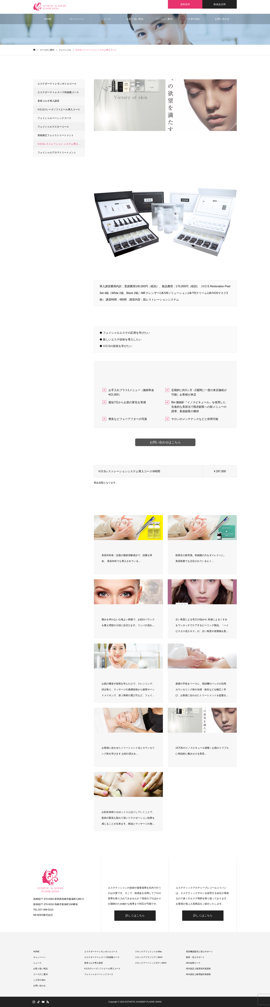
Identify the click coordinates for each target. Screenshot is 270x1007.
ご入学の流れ (193, 19)
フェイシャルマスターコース (53, 126)
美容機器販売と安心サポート (199, 951)
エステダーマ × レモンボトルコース (57, 83)
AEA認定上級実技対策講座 (198, 968)
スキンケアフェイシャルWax (148, 951)
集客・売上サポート (195, 957)
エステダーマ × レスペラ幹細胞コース (58, 92)
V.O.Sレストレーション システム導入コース (61, 144)
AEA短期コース (193, 963)
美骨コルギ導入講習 (48, 100)
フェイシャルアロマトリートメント (57, 152)
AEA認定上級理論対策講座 (198, 974)
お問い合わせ (222, 19)
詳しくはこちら (135, 915)
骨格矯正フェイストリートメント (56, 135)
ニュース (106, 19)
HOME (47, 19)
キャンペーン (77, 19)
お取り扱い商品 (135, 19)
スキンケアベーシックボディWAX (151, 963)
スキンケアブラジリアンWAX (148, 957)
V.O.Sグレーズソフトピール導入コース (59, 109)
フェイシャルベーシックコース (54, 118)
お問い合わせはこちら (165, 442)
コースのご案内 (164, 19)
